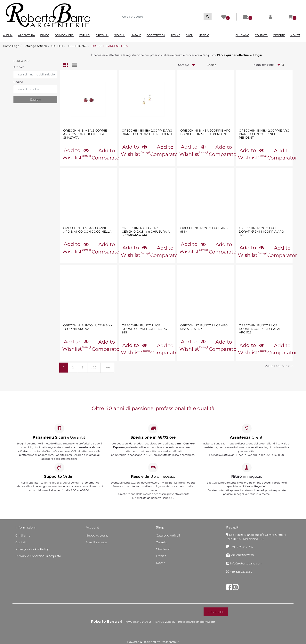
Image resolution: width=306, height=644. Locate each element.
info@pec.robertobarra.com (196, 621)
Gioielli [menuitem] (119, 35)
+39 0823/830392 (241, 547)
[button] (208, 16)
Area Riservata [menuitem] (96, 542)
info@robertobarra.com (246, 563)
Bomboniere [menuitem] (64, 35)
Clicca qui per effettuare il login (239, 55)
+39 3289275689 (241, 571)
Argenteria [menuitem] (26, 35)
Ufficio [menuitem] (204, 35)
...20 (93, 367)
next (107, 367)
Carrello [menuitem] (161, 542)
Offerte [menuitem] (279, 35)
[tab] (67, 65)
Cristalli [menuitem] (102, 35)
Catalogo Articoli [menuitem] (168, 535)
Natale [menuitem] (136, 35)
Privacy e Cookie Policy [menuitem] (32, 549)
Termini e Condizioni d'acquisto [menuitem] (38, 556)
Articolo (18, 67)
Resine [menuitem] (175, 35)
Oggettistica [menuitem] (156, 35)
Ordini (59, 476)
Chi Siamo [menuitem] (242, 35)
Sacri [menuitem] (189, 35)
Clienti (246, 437)
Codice (18, 82)
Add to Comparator (106, 154)
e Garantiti (59, 437)
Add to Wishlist (72, 154)
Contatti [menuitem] (261, 35)
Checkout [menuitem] (163, 549)
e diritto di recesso (153, 476)
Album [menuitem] (7, 35)
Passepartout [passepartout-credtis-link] (170, 642)
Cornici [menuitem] (84, 35)
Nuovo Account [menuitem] (97, 535)
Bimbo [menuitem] (44, 35)
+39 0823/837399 (242, 555)
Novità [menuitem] (295, 35)
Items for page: (264, 64)
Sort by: (183, 65)
